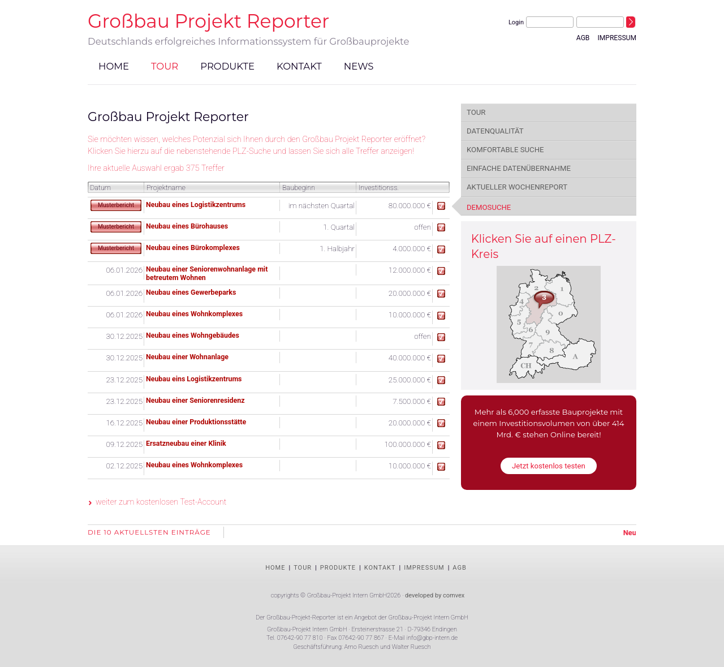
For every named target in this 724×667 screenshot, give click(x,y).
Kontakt (299, 66)
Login (516, 22)
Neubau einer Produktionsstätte (196, 422)
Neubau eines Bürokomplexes (193, 247)
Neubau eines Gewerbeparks (191, 292)
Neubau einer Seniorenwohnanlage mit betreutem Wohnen (207, 273)
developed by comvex (434, 595)
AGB (583, 38)
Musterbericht (116, 205)
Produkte (227, 66)
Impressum (616, 38)
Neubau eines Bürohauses (187, 226)
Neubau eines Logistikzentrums (195, 204)
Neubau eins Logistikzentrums (194, 379)
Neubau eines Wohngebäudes (192, 335)
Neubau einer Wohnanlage (187, 356)
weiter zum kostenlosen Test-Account (161, 501)
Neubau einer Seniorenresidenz (195, 400)
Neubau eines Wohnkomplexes (194, 313)
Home (113, 66)
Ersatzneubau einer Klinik (186, 443)
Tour (164, 66)
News (359, 66)
